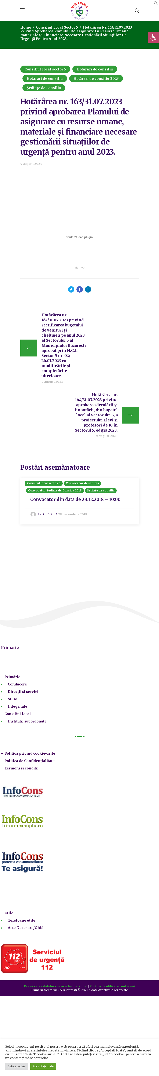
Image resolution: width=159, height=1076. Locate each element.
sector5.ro (46, 514)
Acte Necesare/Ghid (25, 928)
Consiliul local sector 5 (57, 27)
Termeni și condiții (21, 768)
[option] (79, 501)
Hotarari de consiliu (95, 69)
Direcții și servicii (24, 691)
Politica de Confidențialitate (29, 761)
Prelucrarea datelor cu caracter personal (55, 986)
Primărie (12, 677)
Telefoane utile (21, 920)
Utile (8, 913)
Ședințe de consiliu (44, 88)
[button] (153, 37)
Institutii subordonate (27, 721)
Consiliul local (17, 714)
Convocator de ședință (82, 483)
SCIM (13, 699)
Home (25, 27)
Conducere (17, 684)
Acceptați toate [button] (43, 1066)
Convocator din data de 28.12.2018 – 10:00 (76, 499)
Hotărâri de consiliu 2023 (96, 78)
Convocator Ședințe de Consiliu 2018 (55, 490)
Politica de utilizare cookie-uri (112, 986)
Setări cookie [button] (17, 1066)
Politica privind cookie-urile (29, 753)
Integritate (17, 706)
